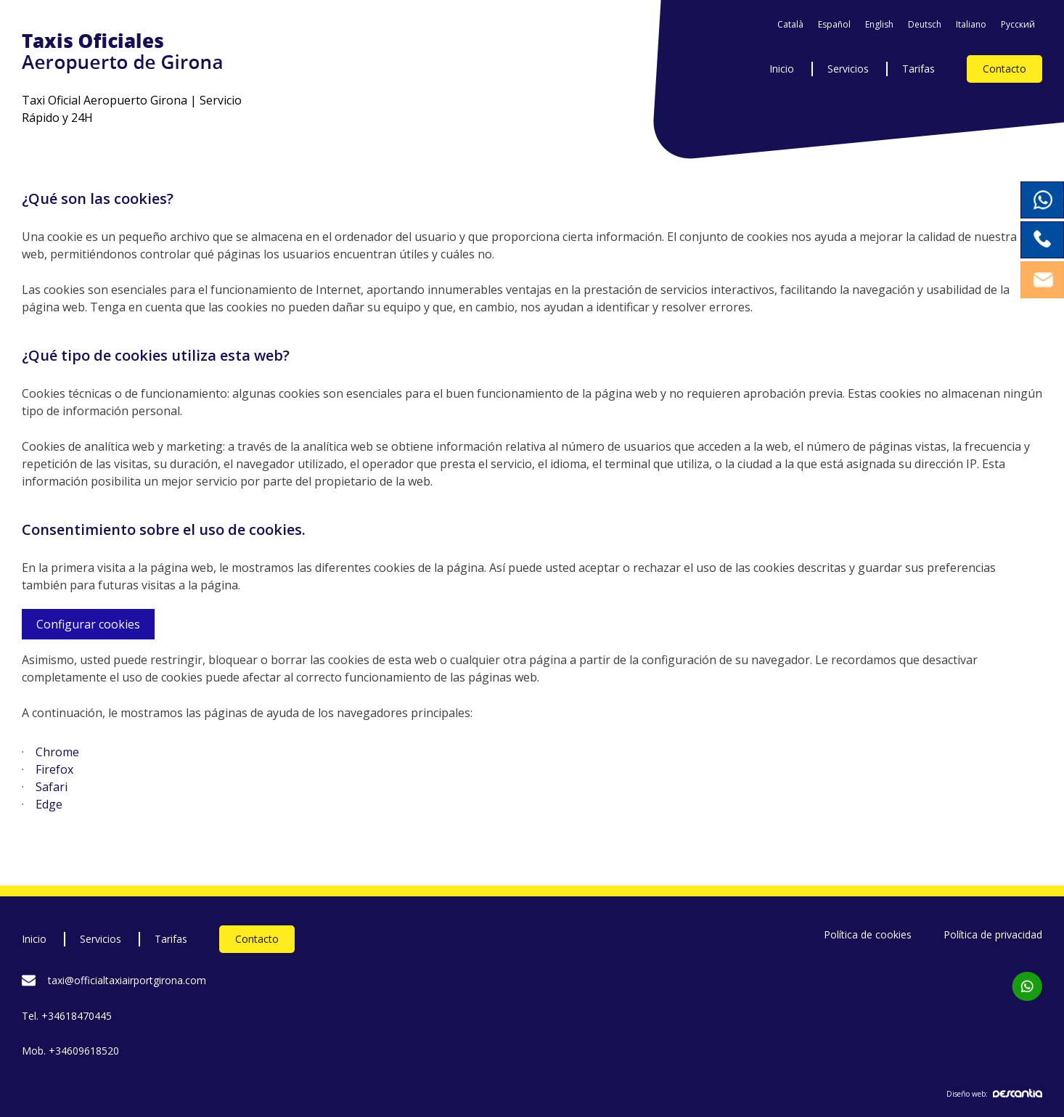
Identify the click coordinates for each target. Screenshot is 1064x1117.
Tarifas (918, 68)
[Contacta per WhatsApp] (1027, 987)
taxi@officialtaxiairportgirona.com (127, 980)
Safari (51, 787)
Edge (49, 804)
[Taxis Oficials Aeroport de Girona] (141, 53)
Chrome (57, 752)
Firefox (54, 769)
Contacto (1004, 68)
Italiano (971, 24)
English (879, 24)
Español (834, 24)
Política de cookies (868, 934)
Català (790, 24)
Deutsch (924, 24)
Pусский (1018, 24)
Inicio (781, 68)
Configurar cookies (88, 624)
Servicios (848, 68)
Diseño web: (994, 1094)
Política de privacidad (993, 934)
